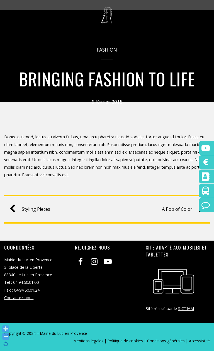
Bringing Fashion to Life (107, 78)
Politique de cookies (125, 340)
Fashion (107, 49)
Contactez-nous (18, 297)
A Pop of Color (181, 209)
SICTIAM (186, 308)
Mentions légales (88, 340)
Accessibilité (199, 340)
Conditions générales (166, 340)
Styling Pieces (32, 209)
